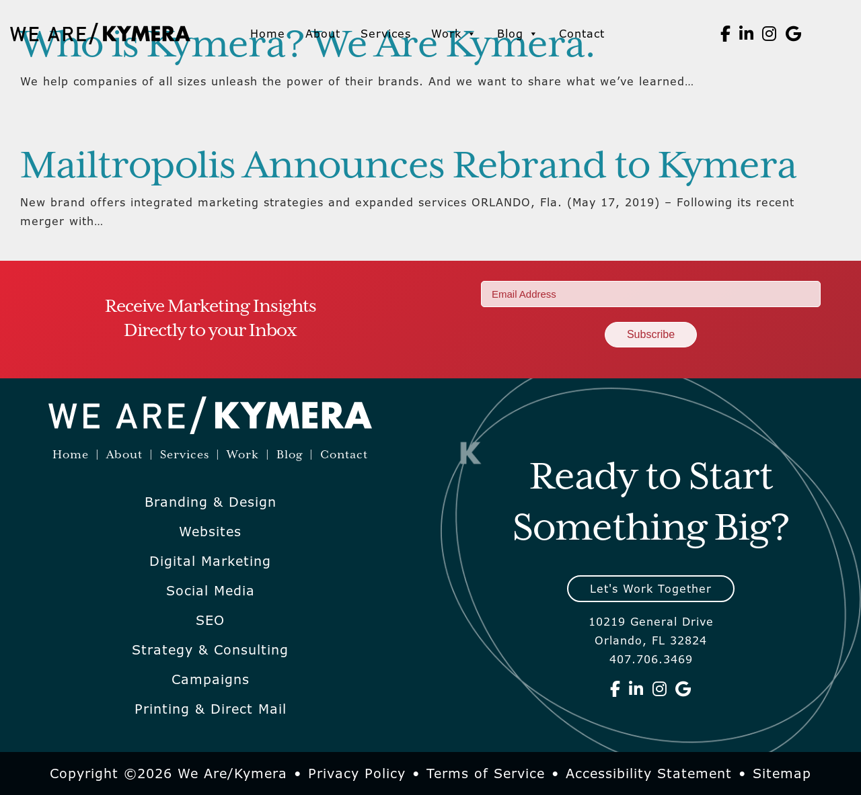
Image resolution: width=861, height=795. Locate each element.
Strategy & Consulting (210, 650)
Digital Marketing (210, 561)
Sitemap (782, 773)
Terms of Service (485, 773)
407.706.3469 (651, 659)
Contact (582, 33)
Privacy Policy (357, 773)
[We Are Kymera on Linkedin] (746, 34)
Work (454, 33)
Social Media (210, 590)
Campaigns (211, 679)
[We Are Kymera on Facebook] (725, 34)
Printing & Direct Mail (211, 709)
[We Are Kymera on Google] (794, 34)
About (322, 33)
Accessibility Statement (649, 773)
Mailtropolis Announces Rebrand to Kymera (408, 166)
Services (386, 33)
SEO (210, 620)
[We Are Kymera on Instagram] (769, 34)
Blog (518, 33)
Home (267, 33)
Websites (210, 531)
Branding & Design (210, 502)
